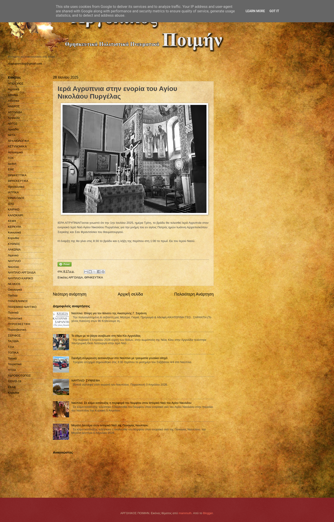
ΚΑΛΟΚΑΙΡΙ (15, 215)
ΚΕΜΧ (12, 221)
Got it (274, 11)
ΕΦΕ (11, 169)
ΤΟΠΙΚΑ (13, 352)
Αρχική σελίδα (130, 294)
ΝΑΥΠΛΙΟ (14, 261)
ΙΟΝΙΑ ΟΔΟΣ (16, 198)
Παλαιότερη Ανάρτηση (194, 294)
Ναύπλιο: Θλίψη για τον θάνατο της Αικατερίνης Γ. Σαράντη (109, 313)
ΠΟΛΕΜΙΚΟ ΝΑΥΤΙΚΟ (22, 307)
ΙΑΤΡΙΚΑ (13, 192)
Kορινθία (13, 392)
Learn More (255, 11)
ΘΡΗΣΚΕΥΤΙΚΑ (18, 181)
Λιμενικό (13, 255)
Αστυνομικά (15, 152)
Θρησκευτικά (16, 186)
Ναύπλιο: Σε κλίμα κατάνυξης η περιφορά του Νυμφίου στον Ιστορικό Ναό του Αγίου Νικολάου (131, 402)
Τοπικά (12, 358)
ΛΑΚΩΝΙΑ (14, 249)
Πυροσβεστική (17, 329)
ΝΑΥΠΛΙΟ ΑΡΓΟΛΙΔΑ (22, 272)
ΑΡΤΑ (11, 135)
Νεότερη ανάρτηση (69, 294)
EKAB (12, 387)
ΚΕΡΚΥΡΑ (14, 226)
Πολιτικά (13, 312)
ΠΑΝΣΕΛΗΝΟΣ (18, 301)
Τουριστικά (14, 364)
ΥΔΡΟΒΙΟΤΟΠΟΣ (19, 375)
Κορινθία (13, 238)
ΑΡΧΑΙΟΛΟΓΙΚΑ (18, 140)
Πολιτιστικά (15, 318)
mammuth (185, 513)
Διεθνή (12, 163)
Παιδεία (13, 295)
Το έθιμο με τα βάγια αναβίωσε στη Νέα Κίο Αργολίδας (106, 335)
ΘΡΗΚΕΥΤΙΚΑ (93, 277)
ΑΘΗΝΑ (13, 95)
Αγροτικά (13, 89)
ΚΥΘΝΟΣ (14, 244)
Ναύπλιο (13, 267)
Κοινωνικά (14, 232)
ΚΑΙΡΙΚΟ (13, 209)
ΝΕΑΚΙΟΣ (14, 284)
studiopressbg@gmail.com (25, 63)
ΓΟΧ (11, 158)
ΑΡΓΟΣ (12, 123)
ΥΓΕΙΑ (12, 370)
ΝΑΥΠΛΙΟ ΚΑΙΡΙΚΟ (20, 278)
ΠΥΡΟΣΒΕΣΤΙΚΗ (19, 324)
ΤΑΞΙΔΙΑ (13, 341)
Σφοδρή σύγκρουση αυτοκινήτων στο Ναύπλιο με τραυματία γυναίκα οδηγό (119, 358)
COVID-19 (14, 381)
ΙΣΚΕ (11, 204)
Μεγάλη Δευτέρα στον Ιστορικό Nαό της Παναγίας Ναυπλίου (109, 425)
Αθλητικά (13, 100)
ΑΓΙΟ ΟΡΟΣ (15, 83)
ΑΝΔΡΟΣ (14, 106)
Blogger (208, 513)
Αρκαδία (13, 129)
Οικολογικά (15, 289)
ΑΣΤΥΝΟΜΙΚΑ (17, 146)
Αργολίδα (14, 118)
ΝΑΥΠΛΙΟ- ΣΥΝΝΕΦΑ (85, 380)
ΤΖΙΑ (11, 347)
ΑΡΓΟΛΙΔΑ (76, 277)
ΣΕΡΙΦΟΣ (14, 335)
